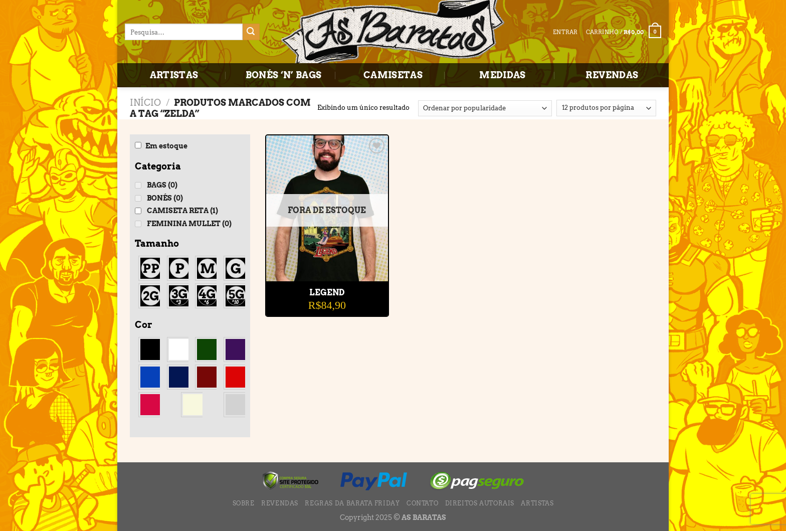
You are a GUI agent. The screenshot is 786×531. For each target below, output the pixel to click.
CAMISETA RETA (182, 210)
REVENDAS (611, 75)
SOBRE (244, 503)
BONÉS (165, 198)
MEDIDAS (502, 75)
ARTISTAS (174, 75)
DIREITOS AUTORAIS (479, 503)
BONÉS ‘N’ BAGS (284, 75)
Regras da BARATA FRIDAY (352, 503)
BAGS (162, 185)
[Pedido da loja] (485, 108)
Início (145, 102)
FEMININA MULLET (189, 223)
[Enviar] (251, 32)
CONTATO (422, 503)
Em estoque (166, 145)
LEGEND (326, 292)
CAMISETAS (393, 75)
